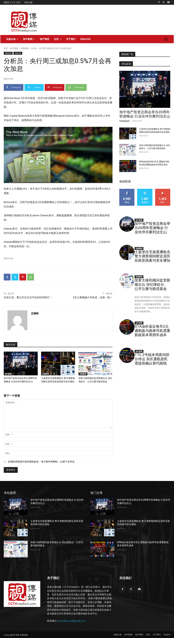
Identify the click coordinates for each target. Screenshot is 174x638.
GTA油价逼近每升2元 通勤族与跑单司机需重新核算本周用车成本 (152, 330)
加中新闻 (14, 48)
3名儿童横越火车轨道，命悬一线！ (92, 297)
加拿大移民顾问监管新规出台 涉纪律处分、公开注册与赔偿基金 (152, 284)
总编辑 (35, 313)
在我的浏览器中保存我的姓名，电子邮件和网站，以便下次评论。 (42, 461)
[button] (166, 39)
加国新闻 (24, 48)
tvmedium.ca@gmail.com (71, 620)
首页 (6, 48)
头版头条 (17, 53)
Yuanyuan (124, 121)
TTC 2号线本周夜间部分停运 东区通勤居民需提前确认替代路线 (152, 359)
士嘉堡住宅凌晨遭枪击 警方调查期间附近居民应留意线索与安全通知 (152, 256)
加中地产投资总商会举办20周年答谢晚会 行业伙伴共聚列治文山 (144, 114)
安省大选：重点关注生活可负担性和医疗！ (28, 297)
